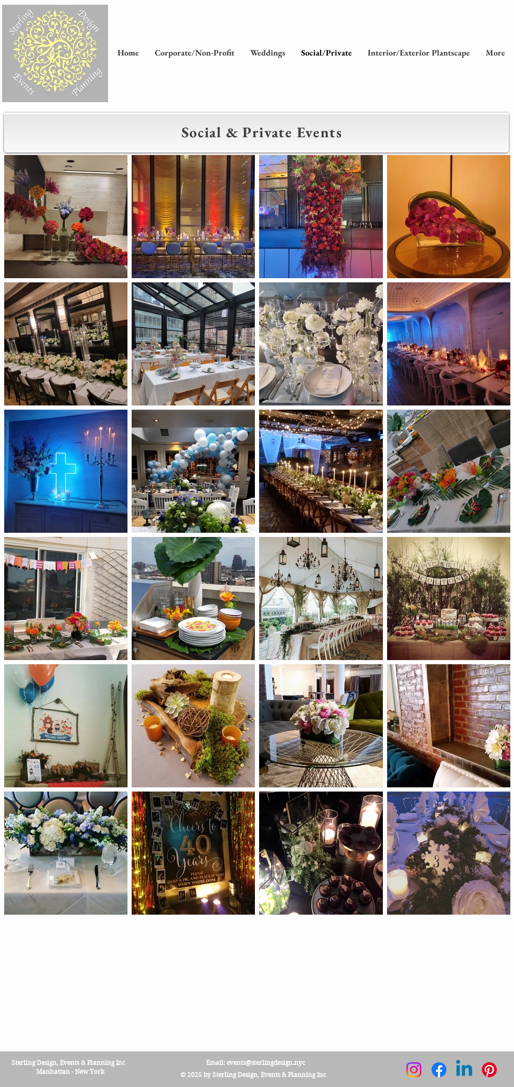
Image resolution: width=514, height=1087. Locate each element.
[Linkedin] (464, 1070)
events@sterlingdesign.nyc (266, 1063)
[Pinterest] (489, 1070)
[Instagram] (414, 1070)
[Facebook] (439, 1070)
